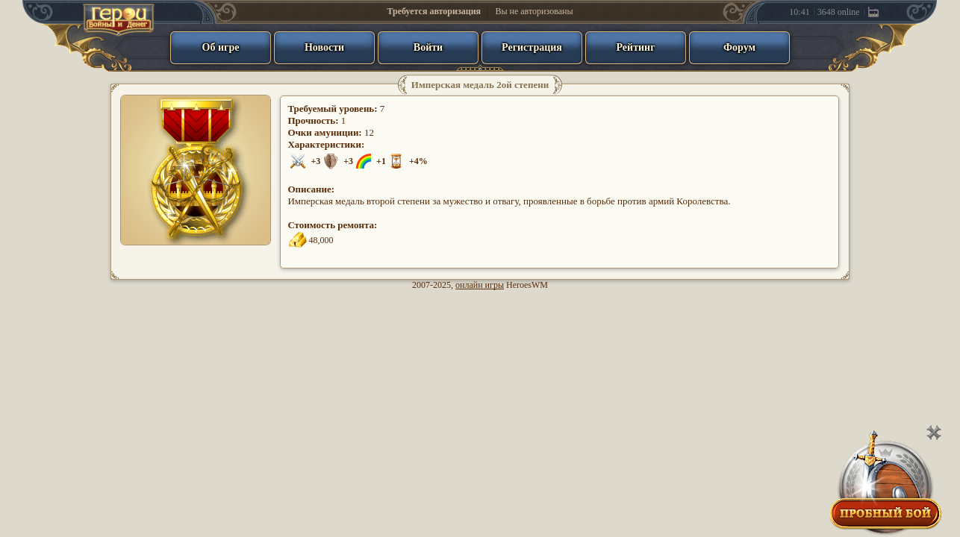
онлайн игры (479, 285)
